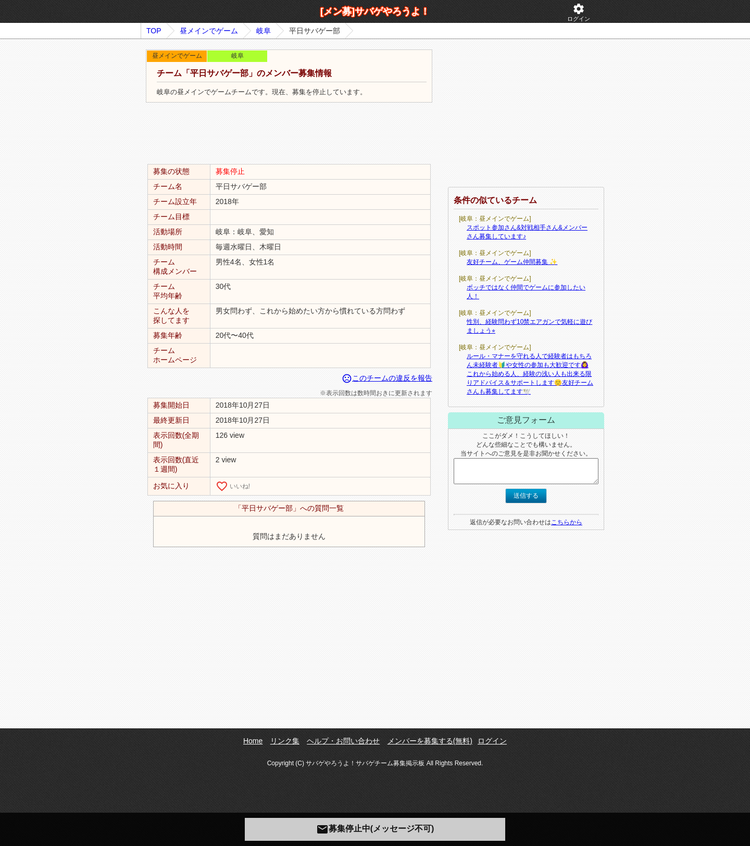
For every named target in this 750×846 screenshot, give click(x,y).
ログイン (578, 12)
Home (252, 741)
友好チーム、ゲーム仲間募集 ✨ (512, 262)
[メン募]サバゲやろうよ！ (375, 11)
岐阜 (263, 31)
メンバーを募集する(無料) (430, 741)
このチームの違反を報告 (387, 378)
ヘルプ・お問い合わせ (343, 741)
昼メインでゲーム (209, 31)
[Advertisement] (289, 134)
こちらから (566, 522)
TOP (153, 31)
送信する (526, 495)
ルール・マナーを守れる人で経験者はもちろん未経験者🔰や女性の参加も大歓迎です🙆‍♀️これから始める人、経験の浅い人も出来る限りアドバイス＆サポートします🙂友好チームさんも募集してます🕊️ (530, 373)
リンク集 (284, 741)
